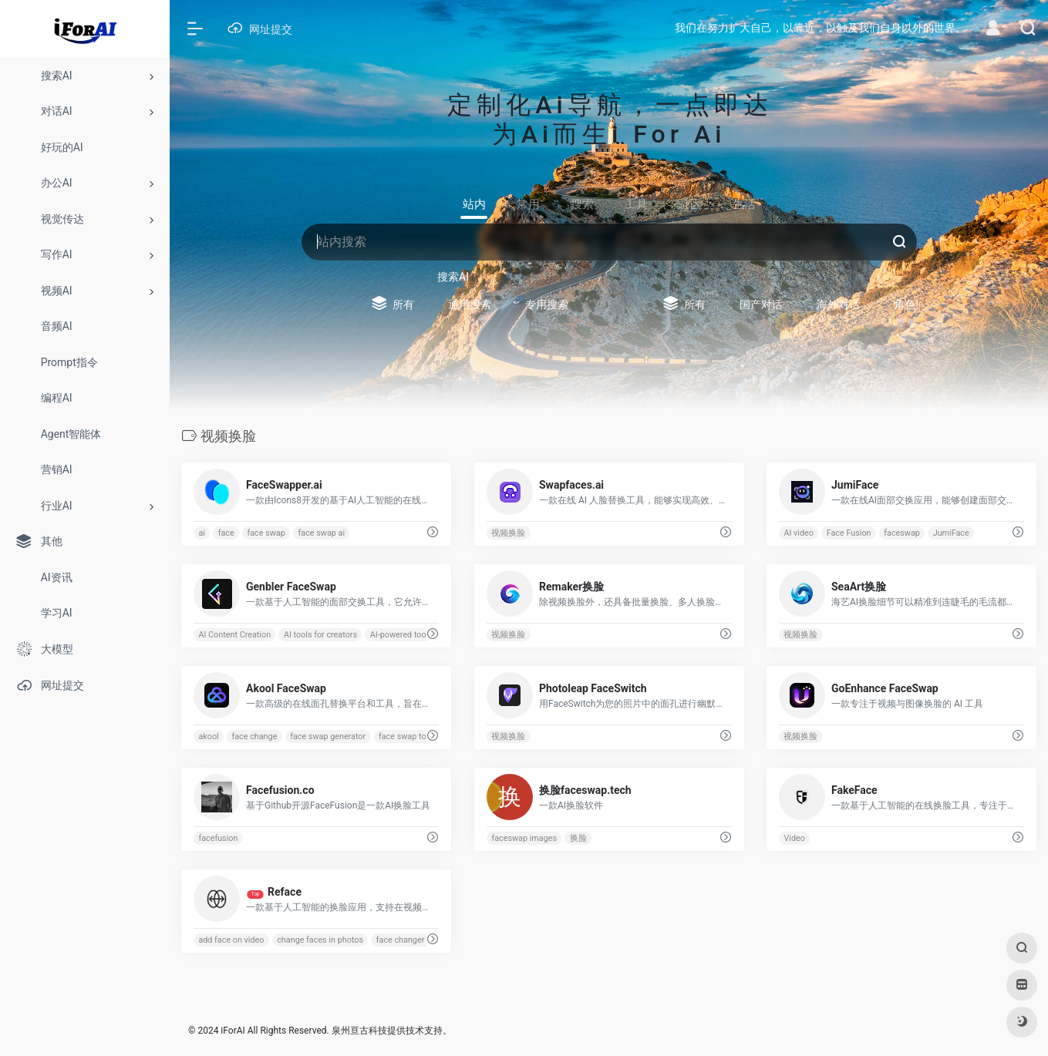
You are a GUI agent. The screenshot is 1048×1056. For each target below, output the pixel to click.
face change (254, 736)
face (226, 533)
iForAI (232, 1030)
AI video (799, 533)
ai (201, 533)
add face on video (231, 940)
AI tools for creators (320, 635)
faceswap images (524, 838)
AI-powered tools (401, 635)
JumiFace (951, 533)
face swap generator (328, 736)
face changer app (408, 940)
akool (208, 736)
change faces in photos (320, 940)
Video (794, 838)
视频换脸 (508, 533)
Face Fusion (849, 533)
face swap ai (321, 533)
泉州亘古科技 (359, 1030)
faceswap (903, 533)
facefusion (218, 838)
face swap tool (406, 736)
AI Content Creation (234, 635)
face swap (266, 533)
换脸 (577, 838)
